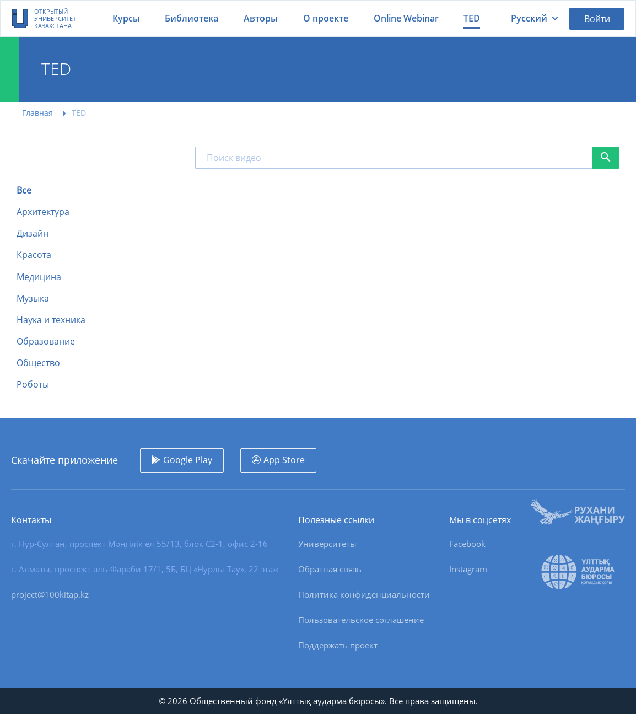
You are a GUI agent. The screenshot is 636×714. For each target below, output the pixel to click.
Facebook (467, 543)
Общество (38, 363)
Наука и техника (51, 320)
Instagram (468, 569)
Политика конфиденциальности (364, 594)
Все (24, 190)
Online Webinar (406, 18)
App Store (284, 460)
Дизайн (32, 233)
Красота (34, 255)
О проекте (325, 18)
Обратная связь (330, 569)
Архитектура (43, 212)
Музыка (33, 298)
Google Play (187, 460)
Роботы (33, 384)
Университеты (327, 543)
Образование (46, 341)
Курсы (126, 18)
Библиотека (191, 18)
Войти (597, 19)
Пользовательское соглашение (361, 619)
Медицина (39, 277)
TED (471, 18)
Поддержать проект (338, 645)
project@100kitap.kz (50, 594)
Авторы (261, 18)
